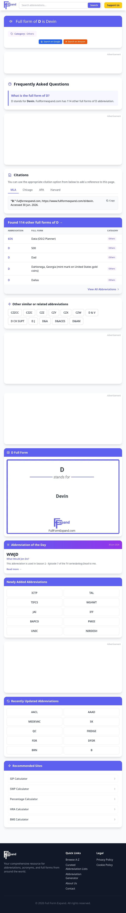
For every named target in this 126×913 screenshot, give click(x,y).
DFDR (91, 740)
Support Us (113, 5)
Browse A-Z (72, 859)
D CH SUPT (17, 321)
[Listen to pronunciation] (11, 21)
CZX (65, 312)
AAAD (91, 712)
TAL (91, 593)
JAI (34, 612)
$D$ (10, 239)
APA (41, 190)
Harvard (56, 190)
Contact (70, 888)
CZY (54, 312)
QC (34, 731)
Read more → (14, 569)
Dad (33, 257)
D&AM (76, 321)
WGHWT (91, 602)
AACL (34, 712)
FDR (34, 740)
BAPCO (34, 621)
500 (33, 248)
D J (33, 321)
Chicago (27, 190)
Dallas (35, 280)
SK (91, 721)
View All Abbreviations (103, 289)
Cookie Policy (104, 865)
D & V (91, 312)
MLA (13, 190)
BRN (34, 750)
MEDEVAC (34, 721)
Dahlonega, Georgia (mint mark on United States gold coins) (64, 269)
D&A (45, 321)
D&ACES (60, 321)
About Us (71, 883)
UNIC (34, 631)
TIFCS (34, 602)
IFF (91, 612)
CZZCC (15, 312)
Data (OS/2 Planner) (43, 239)
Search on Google (50, 41)
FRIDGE (91, 731)
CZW (78, 312)
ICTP (34, 593)
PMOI (91, 621)
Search (94, 5)
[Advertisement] (63, 63)
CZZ (42, 312)
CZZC (29, 312)
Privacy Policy (104, 859)
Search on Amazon (75, 41)
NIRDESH (91, 631)
